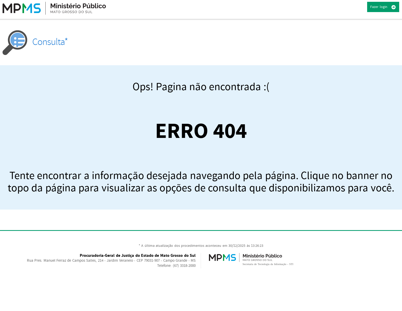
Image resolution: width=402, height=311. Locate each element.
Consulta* (35, 42)
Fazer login (383, 7)
